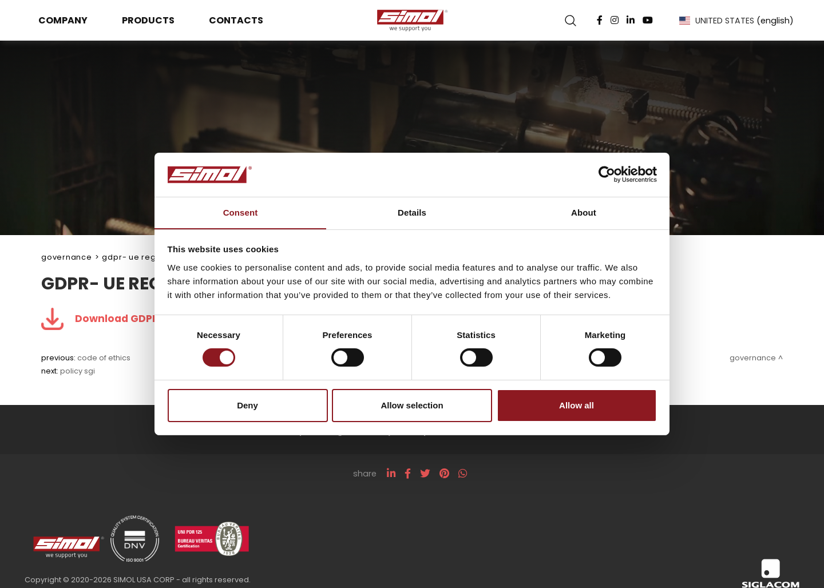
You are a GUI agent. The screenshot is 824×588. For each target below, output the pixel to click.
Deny (247, 405)
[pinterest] (444, 474)
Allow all (576, 405)
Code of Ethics (103, 358)
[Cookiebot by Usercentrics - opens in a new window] (607, 174)
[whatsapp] (462, 474)
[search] (568, 20)
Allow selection (412, 405)
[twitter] (425, 474)
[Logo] (412, 20)
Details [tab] (412, 212)
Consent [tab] (240, 212)
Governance (66, 257)
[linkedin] (391, 474)
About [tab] (583, 212)
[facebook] (408, 474)
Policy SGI (77, 371)
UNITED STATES (733, 20)
